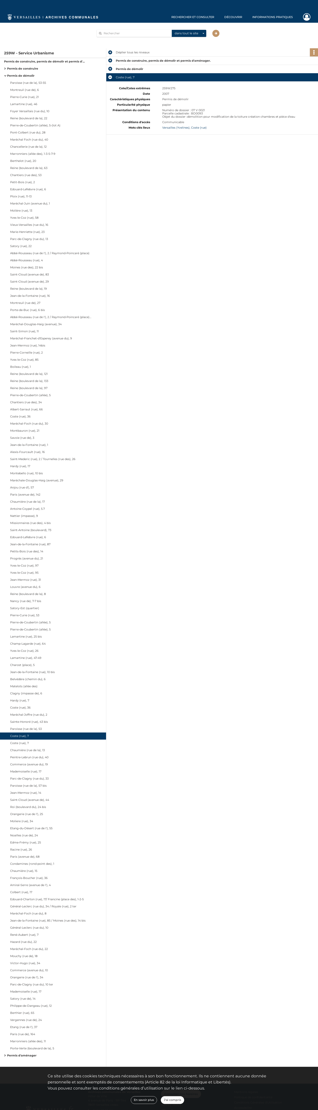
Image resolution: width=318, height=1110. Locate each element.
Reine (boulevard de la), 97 (28, 388)
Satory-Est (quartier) (24, 608)
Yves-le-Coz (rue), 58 (24, 217)
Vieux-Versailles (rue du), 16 (29, 225)
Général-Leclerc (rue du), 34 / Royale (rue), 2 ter (43, 906)
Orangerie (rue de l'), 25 (26, 814)
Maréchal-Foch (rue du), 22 (29, 949)
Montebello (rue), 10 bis (26, 473)
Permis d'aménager (22, 1055)
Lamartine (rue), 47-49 (25, 658)
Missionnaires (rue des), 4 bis (30, 523)
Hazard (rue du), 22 (23, 942)
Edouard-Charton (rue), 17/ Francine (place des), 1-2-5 (47, 899)
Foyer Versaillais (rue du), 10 (29, 111)
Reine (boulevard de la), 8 (28, 594)
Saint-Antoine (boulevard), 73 (30, 530)
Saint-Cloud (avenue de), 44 (29, 800)
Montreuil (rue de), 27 (25, 303)
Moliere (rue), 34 (21, 821)
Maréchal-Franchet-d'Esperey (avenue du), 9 (41, 338)
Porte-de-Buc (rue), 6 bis (27, 310)
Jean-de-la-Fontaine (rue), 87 (30, 544)
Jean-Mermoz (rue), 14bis (27, 345)
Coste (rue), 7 (19, 736)
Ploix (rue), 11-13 (21, 196)
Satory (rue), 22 (21, 246)
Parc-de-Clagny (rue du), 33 (29, 778)
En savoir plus (144, 1100)
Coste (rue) (199, 127)
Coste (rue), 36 (20, 416)
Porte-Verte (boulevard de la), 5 (32, 1048)
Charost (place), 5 (22, 665)
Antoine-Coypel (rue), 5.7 (27, 509)
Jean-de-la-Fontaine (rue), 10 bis (32, 672)
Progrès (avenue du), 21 (26, 558)
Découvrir (233, 17)
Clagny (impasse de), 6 (26, 693)
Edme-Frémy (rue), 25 (25, 842)
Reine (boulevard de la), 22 (28, 118)
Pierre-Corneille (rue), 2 (26, 352)
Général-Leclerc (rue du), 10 (29, 927)
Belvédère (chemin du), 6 (28, 679)
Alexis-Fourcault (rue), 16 (27, 452)
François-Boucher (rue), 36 (29, 878)
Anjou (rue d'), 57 (22, 487)
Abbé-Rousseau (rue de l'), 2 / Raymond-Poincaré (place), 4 (50, 317)
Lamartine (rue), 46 (23, 104)
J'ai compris (172, 1100)
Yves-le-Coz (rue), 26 (24, 651)
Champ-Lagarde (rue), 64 (28, 643)
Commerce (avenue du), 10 (29, 970)
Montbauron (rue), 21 (24, 430)
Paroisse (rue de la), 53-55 (28, 83)
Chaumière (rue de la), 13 (27, 750)
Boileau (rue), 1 (20, 367)
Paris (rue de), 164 (22, 1034)
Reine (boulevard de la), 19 (28, 288)
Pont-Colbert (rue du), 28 (27, 132)
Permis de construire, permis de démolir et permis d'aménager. (44, 61)
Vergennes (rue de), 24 (26, 1020)
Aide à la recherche (112, 40)
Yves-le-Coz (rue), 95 (24, 572)
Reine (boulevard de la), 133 (29, 381)
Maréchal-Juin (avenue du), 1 (30, 203)
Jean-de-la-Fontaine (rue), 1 (29, 445)
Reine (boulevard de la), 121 (29, 374)
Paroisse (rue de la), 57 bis (28, 785)
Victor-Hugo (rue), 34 (25, 963)
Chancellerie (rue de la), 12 (28, 146)
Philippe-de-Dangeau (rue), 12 (31, 1006)
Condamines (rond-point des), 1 (32, 864)
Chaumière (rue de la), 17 (27, 501)
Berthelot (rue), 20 (23, 161)
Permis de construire (22, 68)
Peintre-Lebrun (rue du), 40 (29, 757)
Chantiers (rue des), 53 (26, 175)
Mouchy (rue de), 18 (24, 956)
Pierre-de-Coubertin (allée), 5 (30, 395)
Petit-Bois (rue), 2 (22, 182)
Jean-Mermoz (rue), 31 (25, 580)
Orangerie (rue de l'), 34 (26, 977)
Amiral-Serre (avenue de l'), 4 (30, 885)
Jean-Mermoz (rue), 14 (25, 793)
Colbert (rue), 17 (21, 892)
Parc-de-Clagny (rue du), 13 (29, 239)
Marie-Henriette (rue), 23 (27, 232)
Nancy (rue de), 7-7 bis (25, 601)
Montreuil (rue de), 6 (24, 90)
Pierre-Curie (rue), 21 (24, 97)
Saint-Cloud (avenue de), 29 (29, 281)
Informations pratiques (272, 17)
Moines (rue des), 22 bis (26, 267)
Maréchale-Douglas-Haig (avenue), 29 (36, 480)
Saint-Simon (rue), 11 (24, 331)
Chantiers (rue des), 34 (26, 402)
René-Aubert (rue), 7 (24, 935)
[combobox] (189, 33)
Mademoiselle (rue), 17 (25, 771)
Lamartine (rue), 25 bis (26, 636)
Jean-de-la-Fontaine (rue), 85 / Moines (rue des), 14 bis (48, 920)
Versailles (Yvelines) (176, 127)
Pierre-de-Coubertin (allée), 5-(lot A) (35, 125)
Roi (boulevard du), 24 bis (28, 807)
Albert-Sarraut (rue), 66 (26, 409)
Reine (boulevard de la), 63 (28, 168)
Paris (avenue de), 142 (25, 494)
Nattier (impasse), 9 (24, 516)
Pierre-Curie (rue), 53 (24, 615)
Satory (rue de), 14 (22, 998)
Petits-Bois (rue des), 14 (26, 551)
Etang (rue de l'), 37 (23, 1027)
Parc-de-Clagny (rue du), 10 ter (31, 984)
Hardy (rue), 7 (19, 700)
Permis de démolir (20, 75)
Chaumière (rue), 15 (23, 871)
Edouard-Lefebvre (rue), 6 (28, 189)
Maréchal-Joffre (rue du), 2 (28, 714)
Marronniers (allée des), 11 (28, 1041)
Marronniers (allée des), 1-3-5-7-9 (32, 154)
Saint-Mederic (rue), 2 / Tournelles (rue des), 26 (42, 459)
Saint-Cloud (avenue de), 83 (29, 274)
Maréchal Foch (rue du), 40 (29, 139)
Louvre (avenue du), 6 (25, 587)
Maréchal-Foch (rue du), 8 (28, 913)
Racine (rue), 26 (21, 849)
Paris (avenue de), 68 (25, 856)
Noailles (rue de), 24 (24, 835)
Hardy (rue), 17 (20, 466)
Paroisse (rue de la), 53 (26, 729)
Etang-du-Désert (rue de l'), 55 (31, 828)
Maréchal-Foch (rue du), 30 (29, 423)
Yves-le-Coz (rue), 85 (24, 359)
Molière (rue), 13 (21, 210)
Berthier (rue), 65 (22, 1013)
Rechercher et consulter (192, 17)
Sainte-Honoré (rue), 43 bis (29, 722)
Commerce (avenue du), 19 (29, 764)
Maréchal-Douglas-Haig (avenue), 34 (36, 324)
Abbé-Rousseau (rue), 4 (26, 260)
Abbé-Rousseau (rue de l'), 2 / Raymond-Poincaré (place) (49, 253)
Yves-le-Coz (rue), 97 (24, 565)
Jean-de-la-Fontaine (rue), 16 (30, 296)
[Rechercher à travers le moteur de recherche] (136, 33)
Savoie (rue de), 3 (22, 438)
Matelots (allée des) (24, 686)
